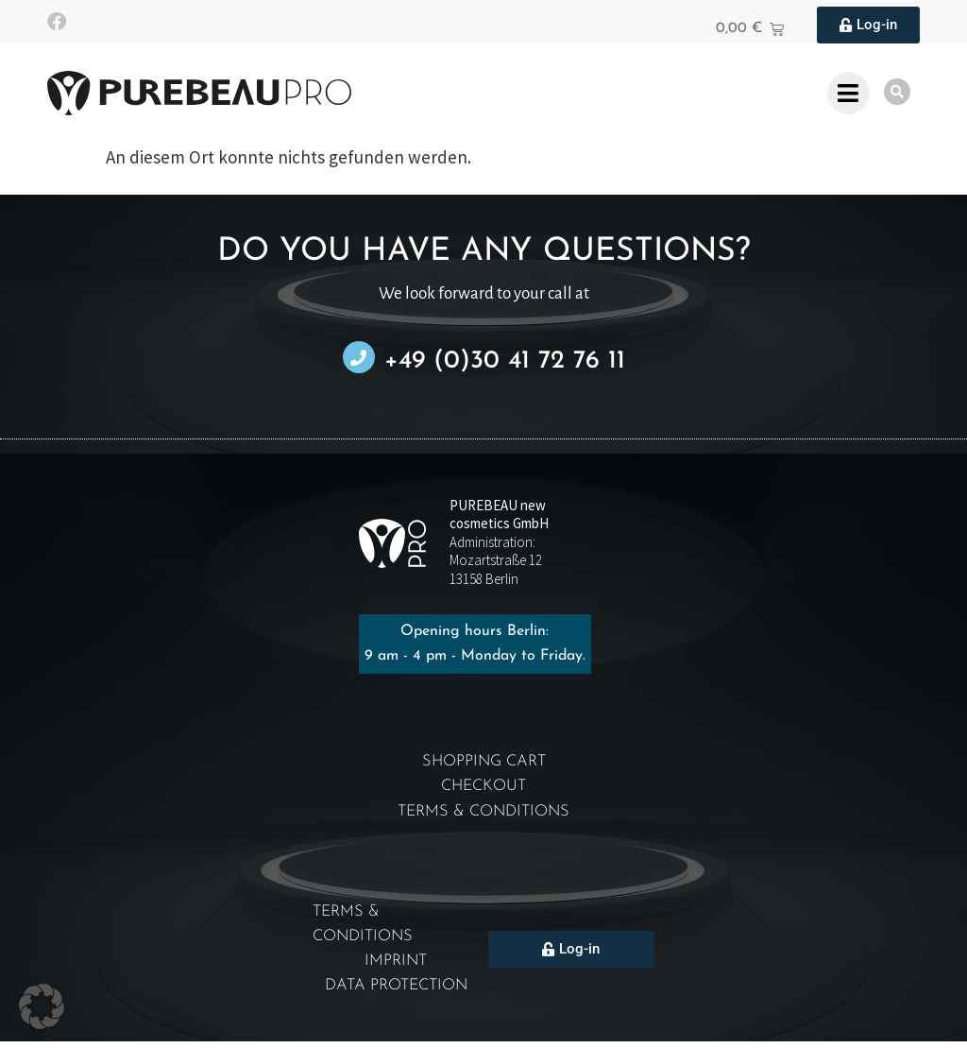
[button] (41, 1006)
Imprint (396, 966)
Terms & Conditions (483, 814)
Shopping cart (483, 762)
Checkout (483, 788)
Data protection (396, 992)
